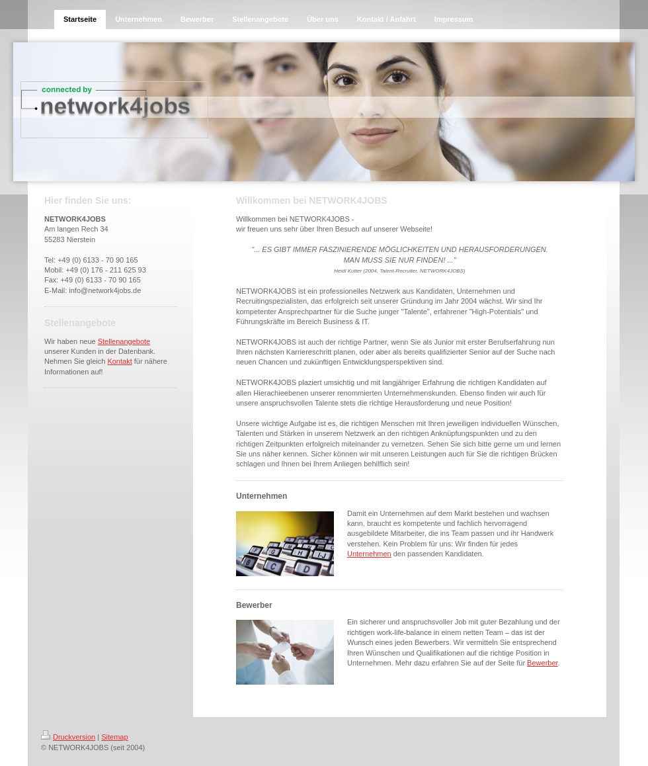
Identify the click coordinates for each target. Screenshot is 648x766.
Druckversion (68, 737)
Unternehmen (369, 554)
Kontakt (119, 361)
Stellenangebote (124, 341)
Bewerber (542, 663)
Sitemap (114, 737)
